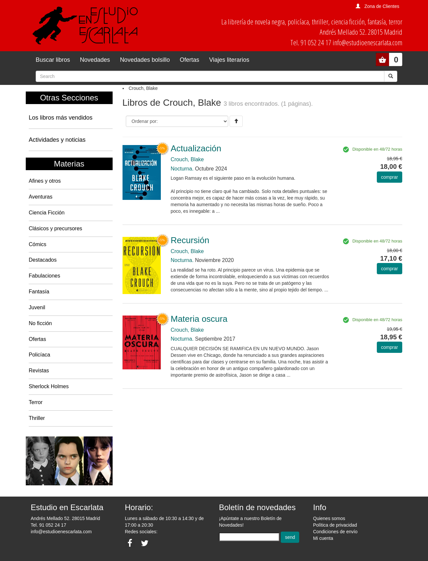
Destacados (43, 260)
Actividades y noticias (57, 139)
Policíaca (39, 354)
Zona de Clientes (381, 6)
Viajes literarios (229, 59)
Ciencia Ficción (46, 212)
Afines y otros (45, 181)
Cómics (37, 244)
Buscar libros (53, 59)
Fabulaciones (44, 276)
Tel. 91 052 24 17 (48, 525)
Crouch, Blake (187, 159)
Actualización (196, 148)
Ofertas (189, 59)
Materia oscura (199, 319)
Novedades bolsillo (145, 59)
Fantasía (39, 291)
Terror (36, 402)
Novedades (95, 59)
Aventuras (41, 197)
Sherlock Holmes (49, 386)
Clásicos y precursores (55, 228)
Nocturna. (182, 168)
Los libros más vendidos (60, 117)
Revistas (39, 370)
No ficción (40, 323)
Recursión (190, 240)
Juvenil (37, 307)
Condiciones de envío (335, 531)
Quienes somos (329, 518)
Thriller (37, 418)
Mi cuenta (323, 538)
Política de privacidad (335, 525)
